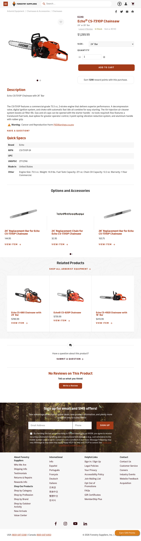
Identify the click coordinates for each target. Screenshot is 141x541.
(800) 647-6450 (43, 535)
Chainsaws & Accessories (38, 11)
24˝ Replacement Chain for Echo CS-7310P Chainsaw (67, 232)
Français (53, 474)
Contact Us (125, 461)
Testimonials (20, 473)
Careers (124, 470)
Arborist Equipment (15, 11)
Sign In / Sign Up (93, 461)
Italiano (53, 483)
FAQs (87, 490)
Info (51, 461)
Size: (81, 44)
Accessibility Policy (94, 474)
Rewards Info (20, 482)
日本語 (52, 487)
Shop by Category (23, 490)
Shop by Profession (23, 495)
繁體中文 (53, 496)
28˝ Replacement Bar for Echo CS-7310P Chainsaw (116, 232)
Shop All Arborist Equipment (70, 269)
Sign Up (105, 425)
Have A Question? (18, 131)
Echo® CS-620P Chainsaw (67, 313)
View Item (13, 244)
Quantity (84, 50)
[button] (70, 254)
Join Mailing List (93, 478)
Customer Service (129, 466)
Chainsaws (57, 11)
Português (54, 470)
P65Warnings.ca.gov (64, 124)
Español (53, 466)
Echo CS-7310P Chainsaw (98, 21)
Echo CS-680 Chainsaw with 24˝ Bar (26, 314)
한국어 (52, 500)
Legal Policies (91, 466)
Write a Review (70, 386)
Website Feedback (129, 478)
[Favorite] (61, 22)
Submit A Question (70, 359)
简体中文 (53, 491)
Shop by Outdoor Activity (22, 505)
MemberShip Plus (93, 499)
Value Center (20, 515)
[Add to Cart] (106, 67)
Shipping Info (20, 469)
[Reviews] (85, 29)
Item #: (110, 29)
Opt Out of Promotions (90, 485)
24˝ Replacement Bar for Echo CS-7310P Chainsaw (22, 232)
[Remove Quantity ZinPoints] (80, 57)
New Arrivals (20, 511)
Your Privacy (91, 470)
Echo (81, 17)
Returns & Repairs (23, 477)
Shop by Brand (21, 499)
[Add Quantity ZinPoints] (104, 57)
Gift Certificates (93, 495)
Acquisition (125, 483)
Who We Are (20, 464)
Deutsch (53, 478)
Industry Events (127, 474)
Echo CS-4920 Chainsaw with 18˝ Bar (111, 314)
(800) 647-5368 (19, 535)
